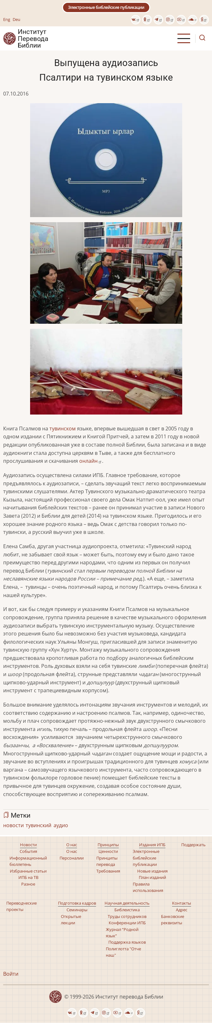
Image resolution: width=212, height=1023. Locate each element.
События (28, 851)
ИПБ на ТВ (28, 877)
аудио (61, 825)
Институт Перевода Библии (33, 38)
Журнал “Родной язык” (122, 933)
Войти (10, 973)
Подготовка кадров (77, 903)
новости (13, 825)
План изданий (152, 877)
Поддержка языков (127, 942)
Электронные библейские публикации (106, 7)
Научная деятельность (127, 903)
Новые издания (152, 871)
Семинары (77, 910)
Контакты (181, 903)
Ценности (108, 851)
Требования (108, 871)
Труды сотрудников (127, 916)
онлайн (90, 460)
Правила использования (148, 887)
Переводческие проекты (21, 906)
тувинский (38, 825)
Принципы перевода (107, 861)
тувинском (62, 428)
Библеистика (127, 910)
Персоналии (72, 858)
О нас (71, 844)
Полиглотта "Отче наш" (123, 952)
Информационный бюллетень (28, 861)
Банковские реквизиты (172, 919)
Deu (16, 19)
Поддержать (193, 844)
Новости (28, 844)
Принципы (108, 844)
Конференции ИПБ (127, 923)
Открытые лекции (71, 919)
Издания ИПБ (152, 844)
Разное (28, 884)
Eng (6, 19)
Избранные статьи (28, 871)
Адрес (181, 910)
